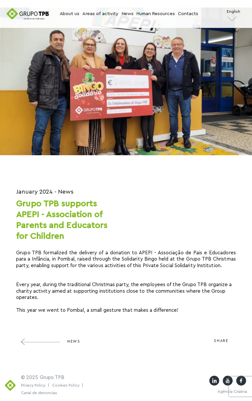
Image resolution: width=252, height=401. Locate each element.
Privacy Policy (35, 385)
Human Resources (155, 13)
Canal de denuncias (39, 393)
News (128, 13)
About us (69, 13)
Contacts (188, 13)
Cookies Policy (67, 385)
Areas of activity (100, 13)
